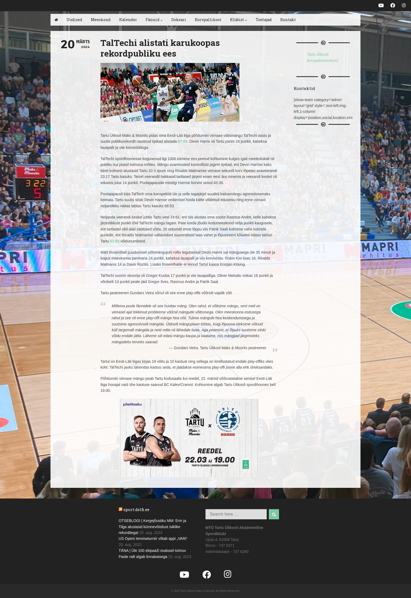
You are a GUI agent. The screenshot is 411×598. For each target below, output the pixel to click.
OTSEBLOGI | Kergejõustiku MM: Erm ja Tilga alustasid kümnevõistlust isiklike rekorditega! (152, 527)
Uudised (74, 19)
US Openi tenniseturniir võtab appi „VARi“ (153, 538)
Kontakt (288, 19)
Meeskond (101, 19)
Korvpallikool (208, 19)
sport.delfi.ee (136, 509)
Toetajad (264, 19)
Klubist (238, 19)
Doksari (178, 19)
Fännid (154, 19)
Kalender (128, 19)
